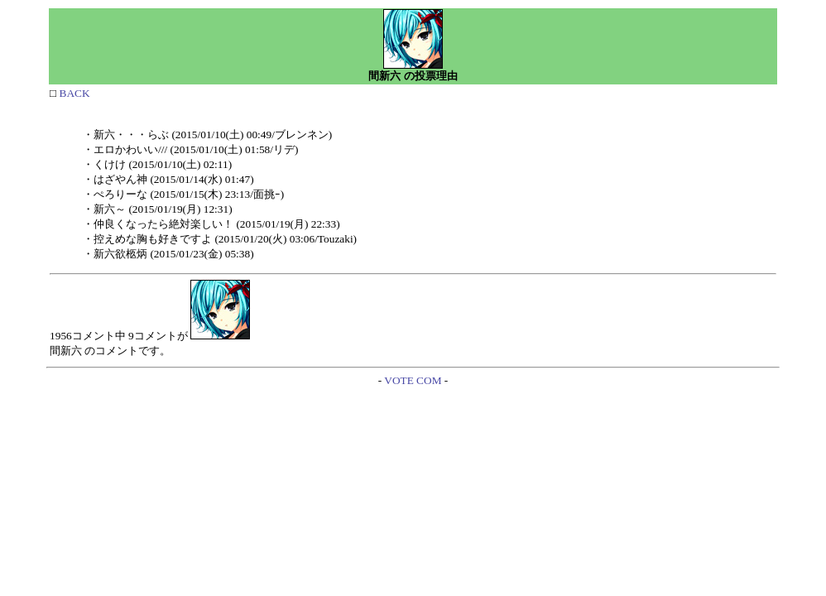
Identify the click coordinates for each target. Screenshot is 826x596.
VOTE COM (412, 380)
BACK (72, 93)
